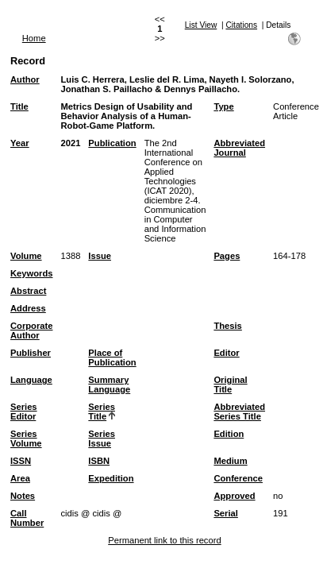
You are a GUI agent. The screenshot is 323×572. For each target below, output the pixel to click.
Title (19, 106)
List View (201, 25)
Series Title (101, 411)
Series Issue (101, 438)
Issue (99, 256)
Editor (226, 353)
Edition (228, 434)
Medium (230, 461)
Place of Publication (112, 357)
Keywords (31, 273)
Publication (112, 143)
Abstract (28, 291)
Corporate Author (31, 330)
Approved (234, 495)
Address (28, 308)
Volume (26, 256)
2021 (70, 143)
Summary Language (109, 384)
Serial (225, 513)
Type (223, 106)
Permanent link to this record (164, 540)
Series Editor (23, 411)
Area (20, 478)
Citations (241, 25)
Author (25, 79)
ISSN (20, 461)
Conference (238, 478)
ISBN (99, 461)
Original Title (230, 384)
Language (31, 380)
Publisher (30, 353)
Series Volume (26, 438)
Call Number (27, 518)
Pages (226, 256)
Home (34, 38)
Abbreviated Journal (239, 147)
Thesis (227, 325)
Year (19, 143)
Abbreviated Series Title (239, 411)
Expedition (110, 478)
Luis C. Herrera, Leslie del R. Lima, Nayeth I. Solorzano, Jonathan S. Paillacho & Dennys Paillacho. (177, 84)
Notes (22, 495)
